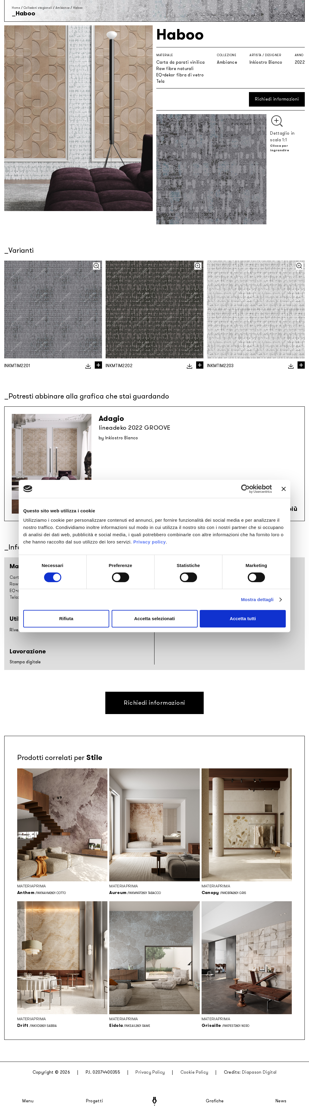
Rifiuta (66, 618)
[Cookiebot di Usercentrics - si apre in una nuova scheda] (245, 488)
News (281, 1101)
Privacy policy (149, 541)
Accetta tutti (243, 618)
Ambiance (63, 8)
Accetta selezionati (154, 618)
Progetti (94, 1101)
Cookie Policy (194, 1072)
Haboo (78, 8)
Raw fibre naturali (174, 69)
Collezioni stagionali (38, 8)
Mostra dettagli (257, 599)
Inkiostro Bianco (266, 62)
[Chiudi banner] (284, 489)
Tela (160, 81)
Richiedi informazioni (277, 99)
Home (16, 8)
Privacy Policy (150, 1072)
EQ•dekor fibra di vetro (180, 75)
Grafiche (215, 1101)
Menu (28, 1101)
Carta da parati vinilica (180, 62)
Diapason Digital (259, 1072)
